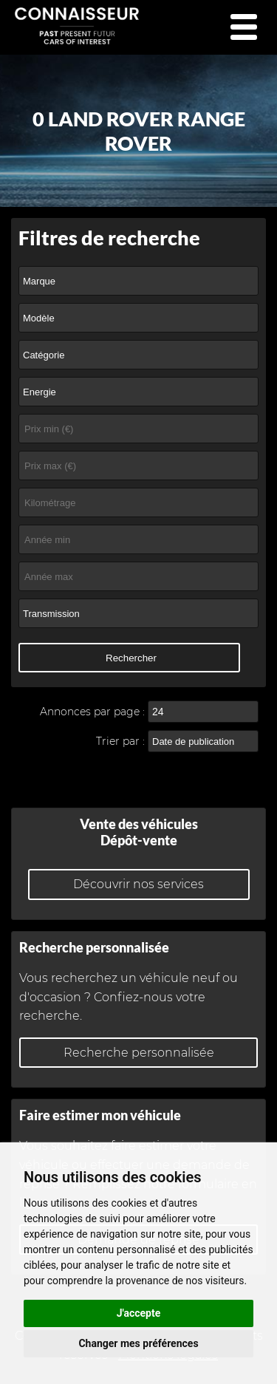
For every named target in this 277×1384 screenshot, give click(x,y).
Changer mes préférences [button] (138, 1343)
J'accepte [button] (139, 1313)
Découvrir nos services (138, 884)
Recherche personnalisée (139, 1053)
